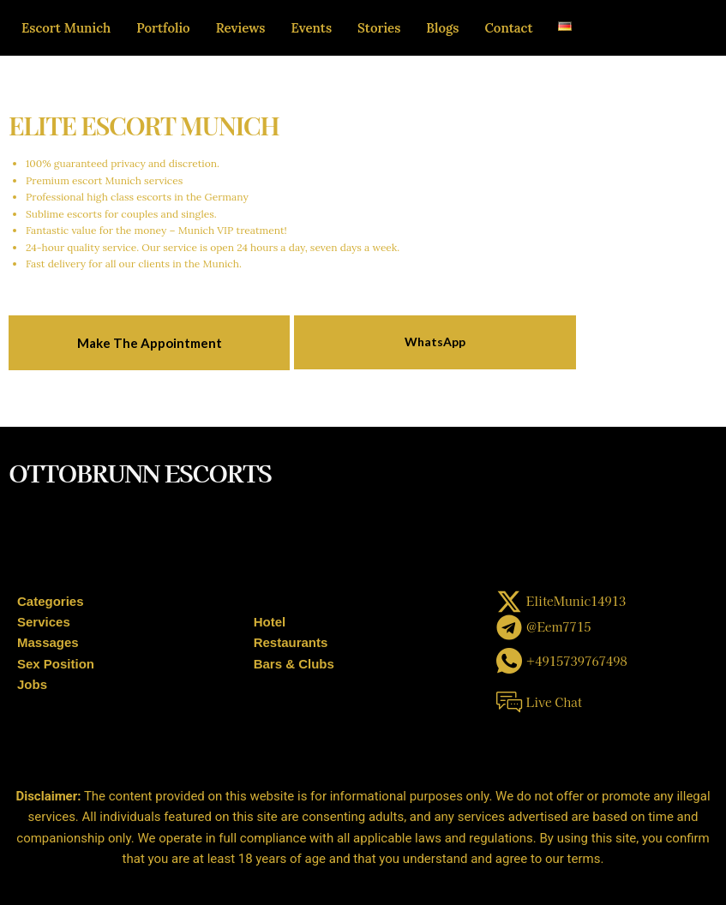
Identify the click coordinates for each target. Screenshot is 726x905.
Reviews (241, 28)
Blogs (442, 28)
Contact (508, 28)
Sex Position (55, 663)
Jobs (32, 684)
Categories (50, 601)
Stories (378, 28)
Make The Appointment (149, 343)
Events (312, 28)
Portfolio (162, 28)
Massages (48, 642)
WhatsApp (435, 341)
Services (43, 621)
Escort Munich (66, 28)
